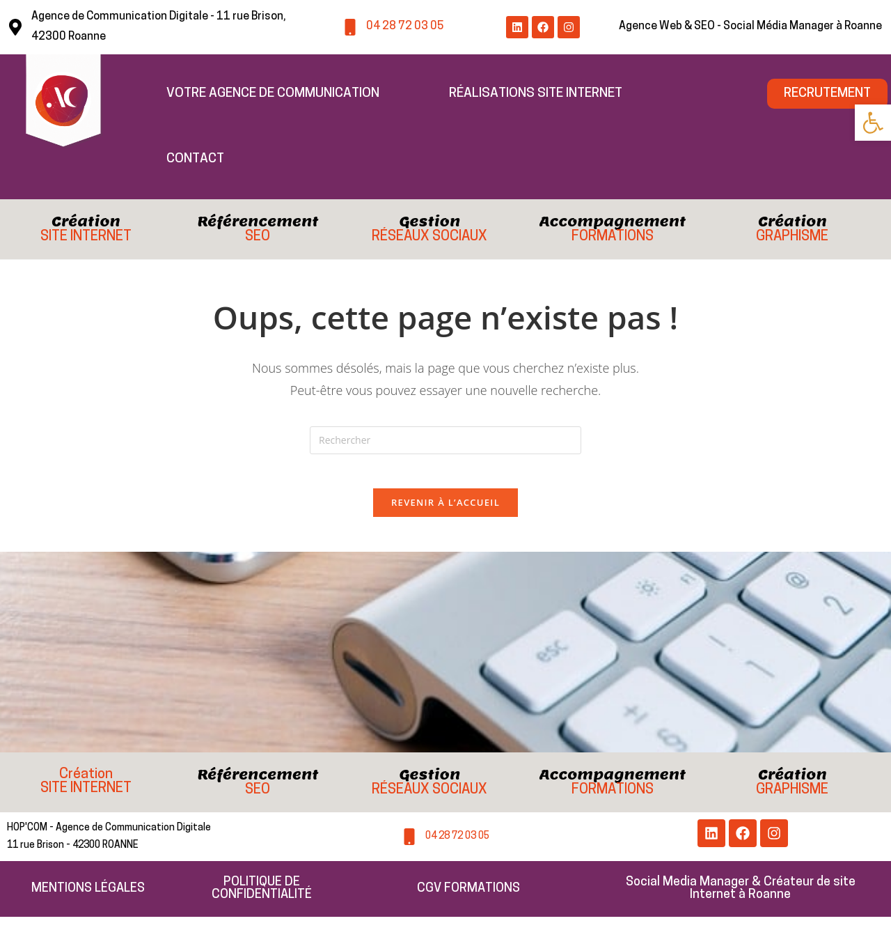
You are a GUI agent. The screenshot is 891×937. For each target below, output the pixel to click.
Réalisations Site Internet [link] (535, 93)
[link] (873, 122)
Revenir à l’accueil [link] (445, 510)
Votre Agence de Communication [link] (272, 93)
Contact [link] (195, 159)
